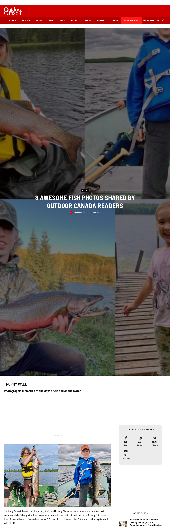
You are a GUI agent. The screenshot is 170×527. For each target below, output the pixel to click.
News (62, 20)
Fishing (12, 20)
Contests (102, 20)
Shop (115, 20)
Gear (51, 20)
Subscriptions (131, 20)
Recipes (75, 20)
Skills (39, 20)
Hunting (26, 20)
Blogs (88, 20)
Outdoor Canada (81, 213)
